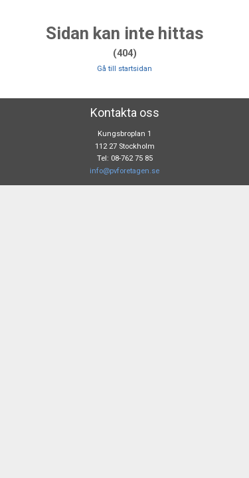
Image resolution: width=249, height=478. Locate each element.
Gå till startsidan (124, 68)
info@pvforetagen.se (124, 171)
